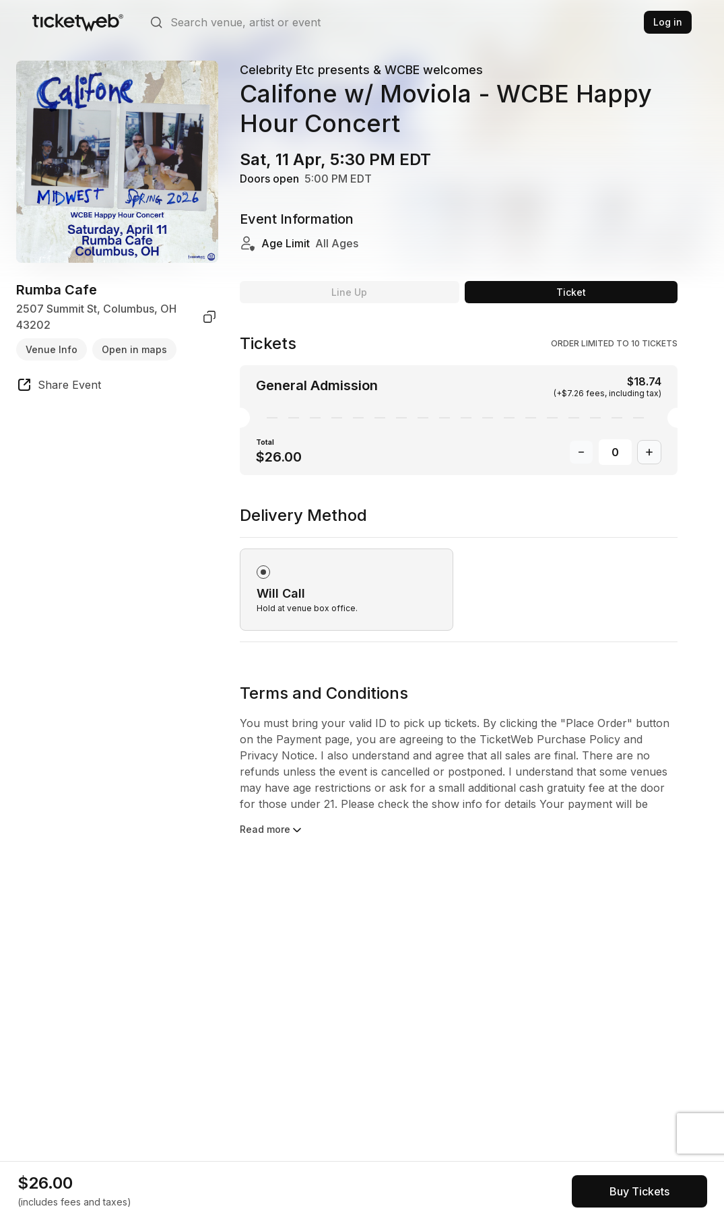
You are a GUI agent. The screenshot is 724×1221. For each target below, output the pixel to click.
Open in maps (134, 349)
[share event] (58, 387)
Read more (272, 830)
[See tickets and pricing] (639, 1191)
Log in (667, 22)
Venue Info (51, 349)
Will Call (281, 593)
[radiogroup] (459, 573)
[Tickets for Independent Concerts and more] (77, 22)
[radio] (346, 590)
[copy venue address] (209, 317)
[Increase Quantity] (649, 452)
